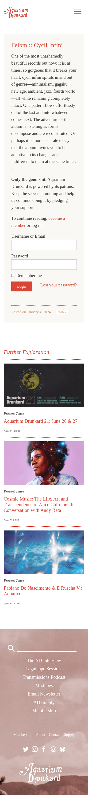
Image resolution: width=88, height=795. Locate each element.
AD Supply (44, 702)
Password (19, 255)
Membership (44, 710)
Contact (55, 735)
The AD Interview (44, 660)
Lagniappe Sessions (43, 668)
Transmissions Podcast (44, 677)
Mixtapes (44, 685)
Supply (69, 735)
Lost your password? (58, 284)
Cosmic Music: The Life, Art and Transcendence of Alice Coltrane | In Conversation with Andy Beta (39, 504)
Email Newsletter (44, 693)
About (40, 735)
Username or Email (28, 236)
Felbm (62, 312)
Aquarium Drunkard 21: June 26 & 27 (41, 421)
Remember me (29, 275)
